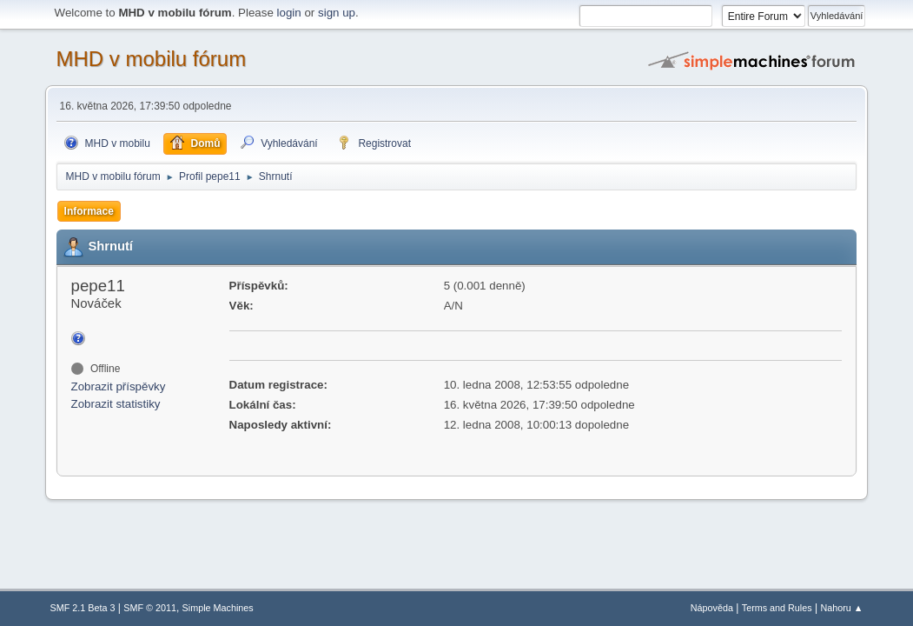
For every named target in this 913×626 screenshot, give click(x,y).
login (289, 12)
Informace (89, 211)
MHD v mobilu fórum (151, 58)
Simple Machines (218, 608)
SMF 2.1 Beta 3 (83, 608)
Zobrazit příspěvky (118, 386)
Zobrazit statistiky (116, 403)
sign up (336, 12)
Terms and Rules (777, 608)
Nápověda (712, 608)
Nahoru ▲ (841, 608)
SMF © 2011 (149, 608)
